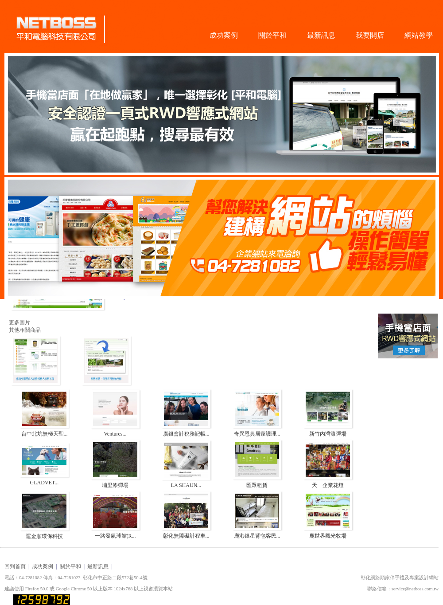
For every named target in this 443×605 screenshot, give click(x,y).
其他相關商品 (25, 330)
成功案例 (224, 35)
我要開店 (370, 35)
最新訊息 (321, 35)
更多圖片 (19, 322)
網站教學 (418, 35)
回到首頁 (15, 566)
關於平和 (272, 35)
